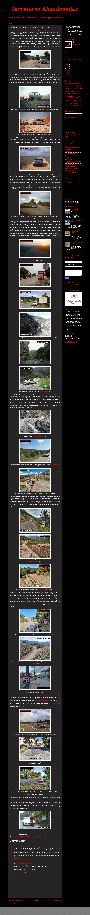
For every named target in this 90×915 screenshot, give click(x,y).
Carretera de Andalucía (70, 145)
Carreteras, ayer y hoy (69, 159)
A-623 (68, 83)
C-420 (76, 84)
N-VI (66, 101)
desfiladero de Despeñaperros (41, 337)
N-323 (70, 99)
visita (19, 310)
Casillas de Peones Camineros (71, 139)
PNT (81, 101)
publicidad (67, 103)
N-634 (71, 100)
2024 (67, 56)
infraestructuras (78, 93)
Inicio (36, 901)
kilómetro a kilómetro (70, 94)
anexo (71, 83)
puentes (72, 103)
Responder (16, 858)
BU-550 (76, 83)
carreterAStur (68, 149)
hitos (72, 93)
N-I (73, 100)
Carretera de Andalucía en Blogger (72, 147)
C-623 (66, 86)
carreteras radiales (18, 836)
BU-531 (73, 83)
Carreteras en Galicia (69, 141)
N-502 (78, 99)
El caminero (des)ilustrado (71, 172)
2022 (67, 66)
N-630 (68, 100)
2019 (67, 72)
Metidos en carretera (69, 157)
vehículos (45, 836)
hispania (72, 91)
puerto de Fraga (43, 589)
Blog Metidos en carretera (70, 166)
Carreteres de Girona (69, 170)
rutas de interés (75, 105)
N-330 (73, 99)
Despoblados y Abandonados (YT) (72, 176)
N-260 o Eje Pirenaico (43, 391)
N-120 (68, 97)
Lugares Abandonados (70, 178)
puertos (79, 103)
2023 (67, 64)
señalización (68, 107)
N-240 (79, 97)
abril (69, 57)
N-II (75, 100)
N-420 (75, 99)
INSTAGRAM (67, 120)
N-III (77, 100)
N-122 (70, 97)
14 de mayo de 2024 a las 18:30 (23, 863)
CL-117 (77, 90)
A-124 (66, 83)
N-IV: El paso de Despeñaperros (74, 210)
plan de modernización (75, 101)
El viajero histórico (69, 174)
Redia (66, 105)
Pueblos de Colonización (70, 128)
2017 (67, 76)
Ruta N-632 (67, 151)
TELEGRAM (67, 124)
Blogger (63, 912)
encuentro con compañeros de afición (26, 691)
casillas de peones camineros (73, 89)
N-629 (66, 100)
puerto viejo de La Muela (37, 258)
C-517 (81, 84)
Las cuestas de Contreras (74, 232)
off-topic (40, 836)
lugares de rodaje (76, 96)
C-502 (78, 84)
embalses (67, 91)
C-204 (70, 84)
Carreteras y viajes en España (71, 168)
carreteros (25, 836)
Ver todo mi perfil (76, 44)
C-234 (73, 84)
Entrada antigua (57, 901)
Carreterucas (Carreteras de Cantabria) (73, 143)
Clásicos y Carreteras (69, 126)
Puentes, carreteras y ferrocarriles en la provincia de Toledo (73, 162)
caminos (70, 86)
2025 (67, 54)
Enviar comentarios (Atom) (20, 903)
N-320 (68, 99)
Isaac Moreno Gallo (43, 700)
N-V (81, 100)
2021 (67, 68)
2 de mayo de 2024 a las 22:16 (24, 845)
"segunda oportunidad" (37, 436)
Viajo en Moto (48, 698)
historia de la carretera (33, 836)
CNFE (80, 90)
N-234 (76, 97)
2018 (67, 74)
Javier (75, 42)
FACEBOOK (67, 122)
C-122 (79, 83)
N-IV (79, 100)
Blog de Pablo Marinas (70, 164)
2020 (67, 70)
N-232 (73, 97)
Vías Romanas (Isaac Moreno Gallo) (73, 134)
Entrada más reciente (14, 901)
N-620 (81, 99)
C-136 (68, 84)
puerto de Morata (31, 663)
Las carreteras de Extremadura (71, 153)
